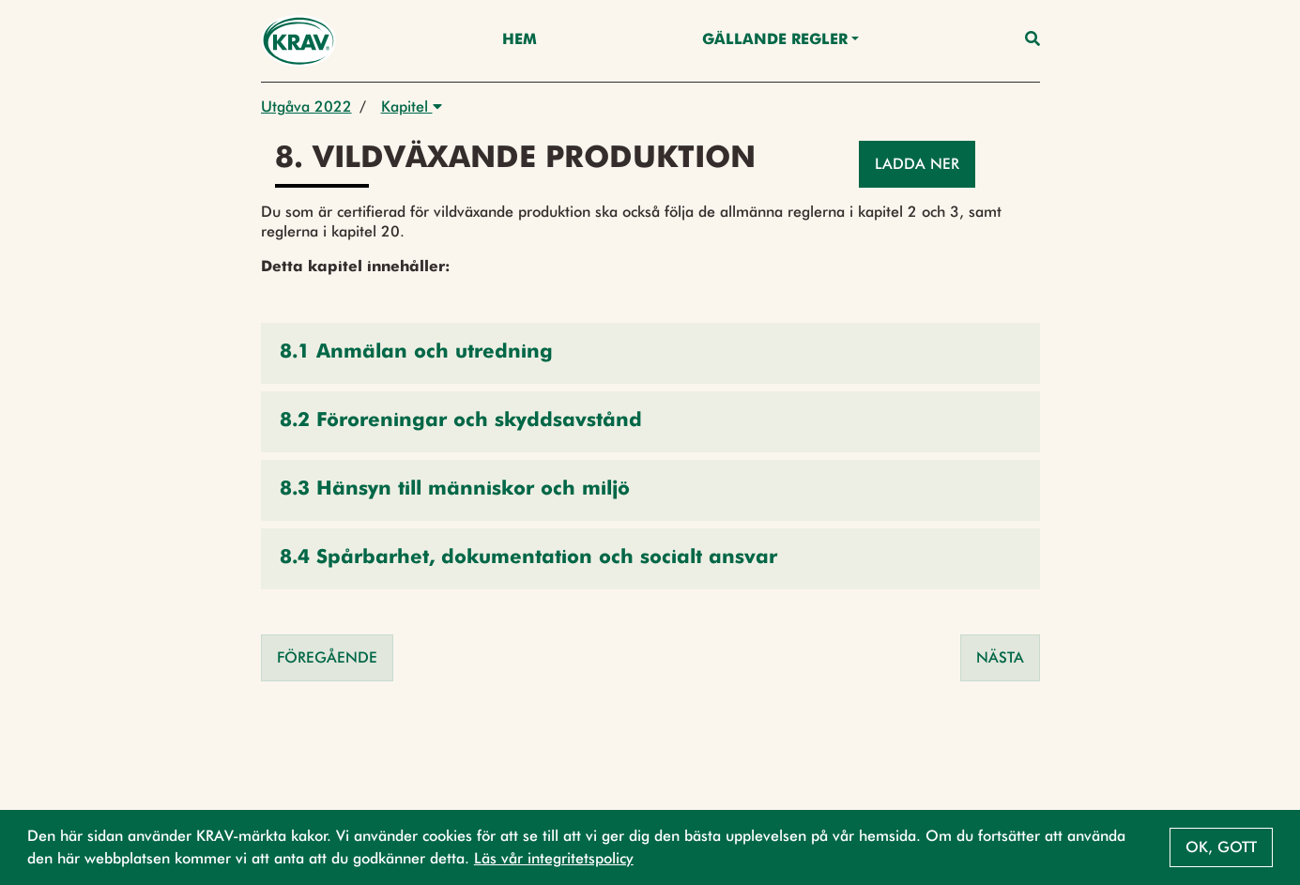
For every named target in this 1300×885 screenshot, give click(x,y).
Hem (519, 40)
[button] (650, 353)
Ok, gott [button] (1221, 847)
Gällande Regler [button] (775, 40)
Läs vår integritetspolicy (554, 858)
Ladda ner (917, 164)
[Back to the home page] (299, 41)
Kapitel (411, 106)
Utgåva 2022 (306, 106)
